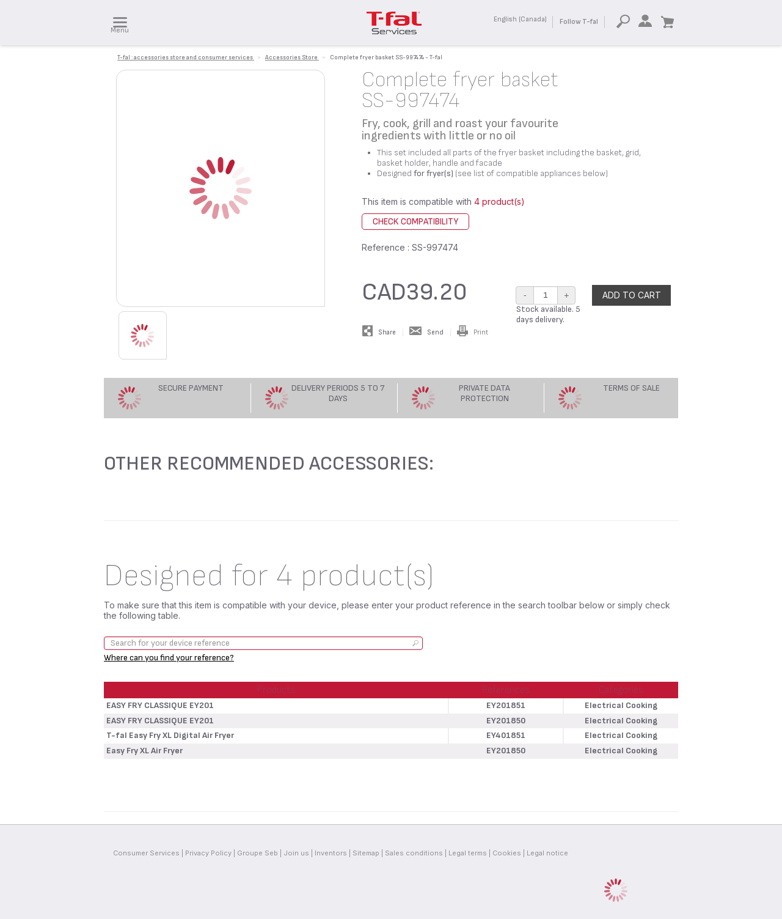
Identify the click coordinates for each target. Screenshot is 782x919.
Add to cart (631, 295)
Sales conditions (414, 853)
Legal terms (467, 853)
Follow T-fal (579, 21)
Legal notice (547, 853)
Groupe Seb (257, 853)
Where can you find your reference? (169, 657)
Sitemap (366, 853)
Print (472, 332)
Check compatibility (415, 221)
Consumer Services (146, 853)
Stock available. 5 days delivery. (548, 314)
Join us (296, 853)
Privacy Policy (208, 853)
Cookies (506, 853)
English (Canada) (520, 19)
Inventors (331, 853)
